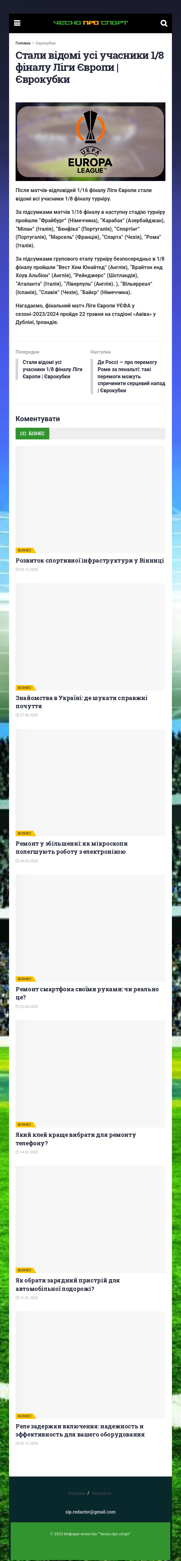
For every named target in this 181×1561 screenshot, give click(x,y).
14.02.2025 (27, 1153)
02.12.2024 (27, 1444)
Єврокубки (45, 43)
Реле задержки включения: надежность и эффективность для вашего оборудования (80, 1431)
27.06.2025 (27, 716)
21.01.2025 (27, 1299)
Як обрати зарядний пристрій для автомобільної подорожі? (68, 1286)
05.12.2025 (27, 570)
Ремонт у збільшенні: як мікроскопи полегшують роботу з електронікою (72, 848)
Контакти (101, 1494)
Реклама (77, 1494)
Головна (23, 43)
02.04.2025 (27, 1008)
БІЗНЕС (24, 551)
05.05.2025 (27, 862)
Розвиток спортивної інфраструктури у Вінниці (90, 561)
